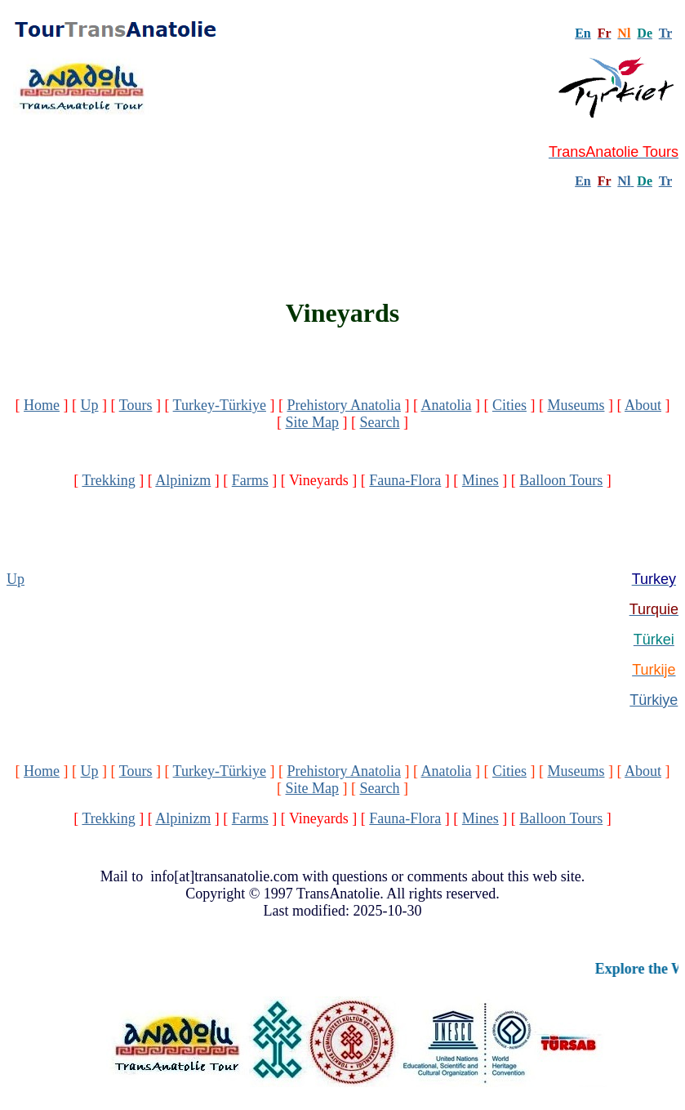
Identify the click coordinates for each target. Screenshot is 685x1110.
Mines (480, 480)
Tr (665, 33)
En (583, 181)
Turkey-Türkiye (219, 405)
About (643, 405)
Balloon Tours (561, 480)
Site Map (313, 422)
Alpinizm (183, 480)
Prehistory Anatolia (343, 405)
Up (90, 405)
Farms (250, 480)
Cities (509, 405)
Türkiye (653, 700)
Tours (136, 405)
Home (42, 405)
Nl (623, 181)
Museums (575, 405)
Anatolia (445, 405)
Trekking (108, 480)
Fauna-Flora (405, 480)
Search (380, 422)
